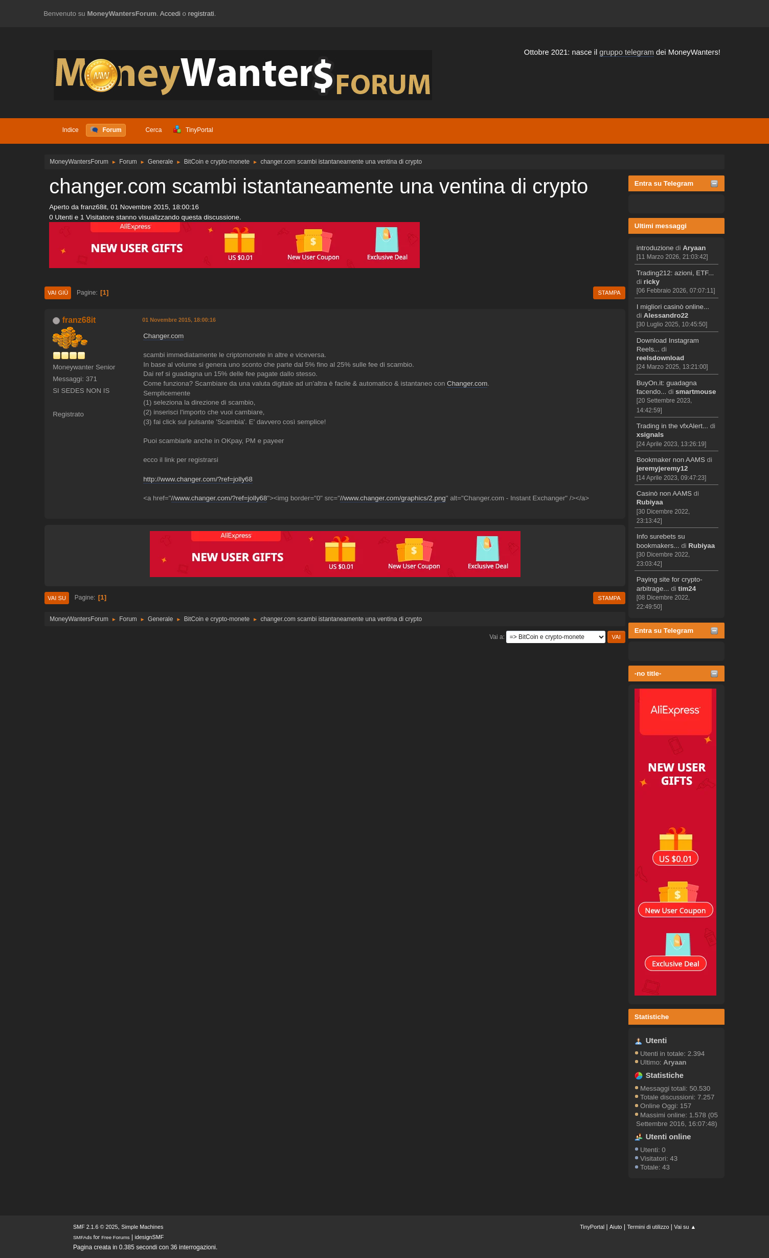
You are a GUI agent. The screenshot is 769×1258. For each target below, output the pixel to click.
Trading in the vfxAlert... (672, 426)
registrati (201, 13)
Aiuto (615, 1227)
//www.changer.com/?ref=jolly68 (219, 498)
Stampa (609, 293)
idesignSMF (149, 1237)
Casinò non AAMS (664, 493)
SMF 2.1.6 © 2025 (95, 1227)
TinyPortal (592, 1227)
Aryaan (694, 248)
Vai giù (58, 293)
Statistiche (652, 1017)
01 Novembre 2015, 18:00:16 (179, 320)
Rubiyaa (650, 502)
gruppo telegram (626, 52)
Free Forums (115, 1237)
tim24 (687, 588)
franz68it (79, 320)
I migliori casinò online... (673, 307)
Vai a (496, 637)
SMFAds (82, 1237)
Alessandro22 (666, 315)
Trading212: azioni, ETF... (675, 273)
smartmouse (695, 391)
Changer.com (163, 336)
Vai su (57, 598)
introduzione (655, 248)
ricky (652, 281)
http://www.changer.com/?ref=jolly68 (198, 479)
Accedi (170, 13)
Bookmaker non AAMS (671, 460)
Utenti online (668, 1137)
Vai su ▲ (685, 1227)
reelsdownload (660, 358)
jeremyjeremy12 (662, 468)
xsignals (650, 434)
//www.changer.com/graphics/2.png (393, 498)
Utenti (656, 1040)
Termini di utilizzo (648, 1227)
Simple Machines (142, 1227)
